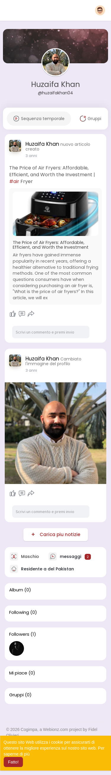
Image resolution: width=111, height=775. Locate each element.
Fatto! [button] (13, 762)
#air (14, 181)
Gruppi (16, 695)
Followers (19, 634)
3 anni (31, 155)
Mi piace (18, 673)
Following (19, 612)
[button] (100, 10)
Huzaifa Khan (55, 84)
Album (16, 590)
